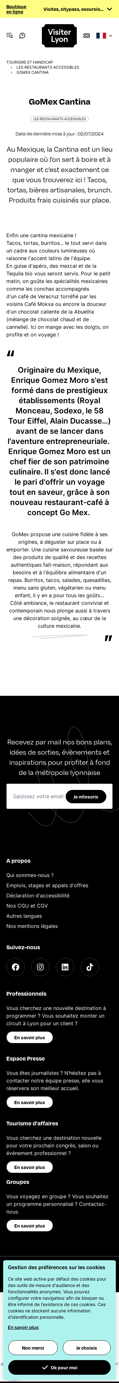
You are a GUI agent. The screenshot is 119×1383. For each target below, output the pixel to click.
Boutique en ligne (16, 9)
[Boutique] (86, 35)
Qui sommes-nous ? (30, 875)
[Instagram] (40, 967)
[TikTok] (90, 967)
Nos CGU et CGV (27, 905)
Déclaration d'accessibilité (37, 895)
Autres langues (24, 916)
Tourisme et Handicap (29, 62)
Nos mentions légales (32, 926)
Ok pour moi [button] (59, 1367)
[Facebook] (15, 967)
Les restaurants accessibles (48, 67)
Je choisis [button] (86, 1348)
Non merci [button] (33, 1348)
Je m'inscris (86, 796)
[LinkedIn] (65, 967)
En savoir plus (29, 1037)
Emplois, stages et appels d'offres (47, 885)
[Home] (59, 35)
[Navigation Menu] (9, 35)
